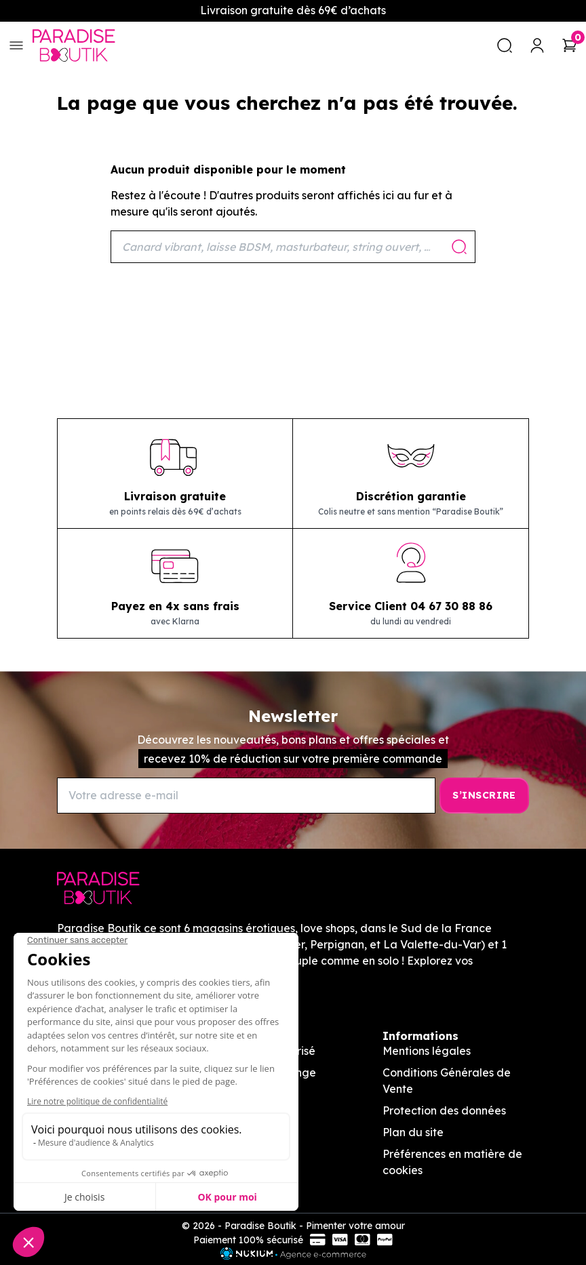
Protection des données (444, 1110)
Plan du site (413, 1132)
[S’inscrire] (484, 796)
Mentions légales (427, 1051)
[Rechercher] (293, 246)
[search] (504, 45)
